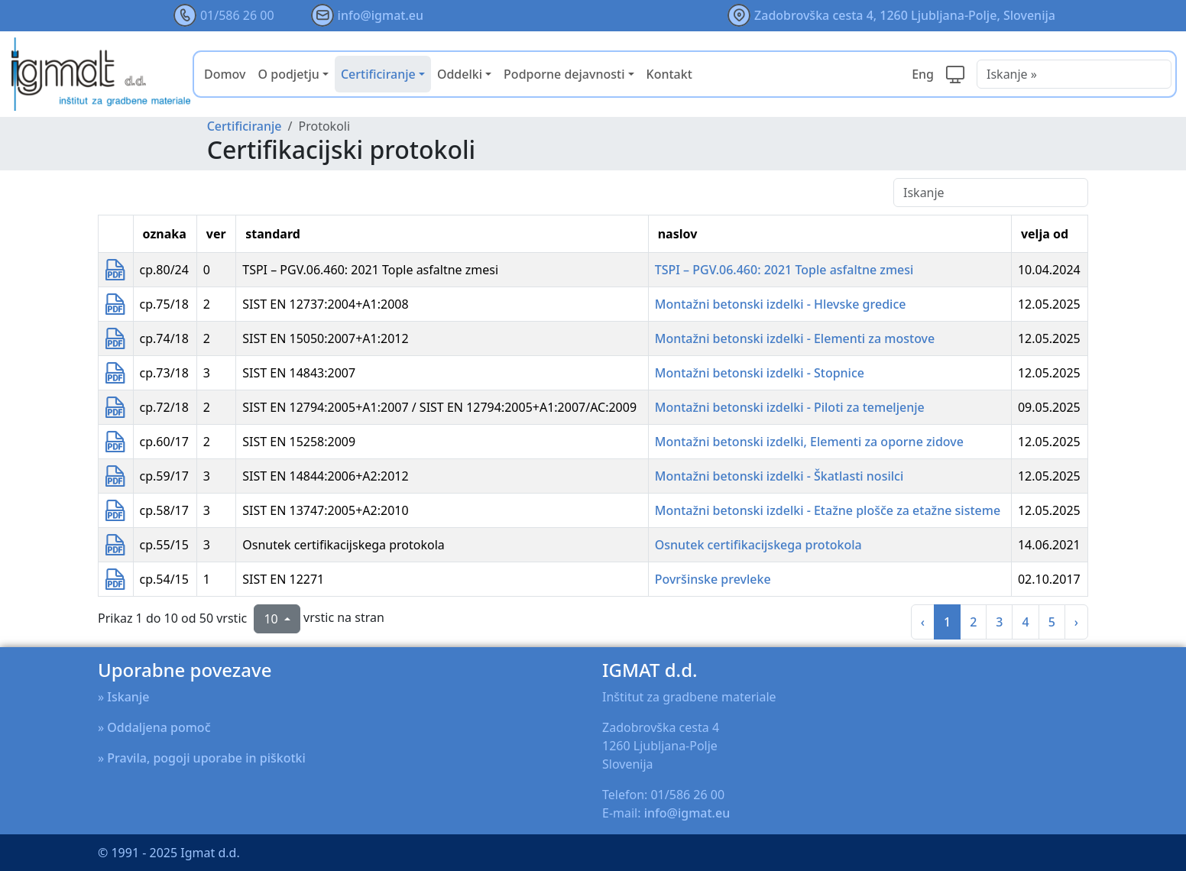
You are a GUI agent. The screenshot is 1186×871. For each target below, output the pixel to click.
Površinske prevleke (713, 579)
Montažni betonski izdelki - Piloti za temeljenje (790, 407)
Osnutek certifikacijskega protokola (758, 544)
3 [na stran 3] (999, 622)
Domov (225, 74)
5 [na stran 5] (1051, 622)
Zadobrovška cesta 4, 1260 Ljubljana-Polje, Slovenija (904, 15)
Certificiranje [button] (378, 74)
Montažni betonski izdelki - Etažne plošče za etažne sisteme (827, 510)
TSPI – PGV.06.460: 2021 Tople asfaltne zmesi (784, 269)
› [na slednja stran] (1076, 622)
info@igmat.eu (380, 15)
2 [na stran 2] (973, 622)
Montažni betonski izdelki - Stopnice (759, 372)
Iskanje (128, 696)
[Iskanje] (990, 192)
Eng (923, 74)
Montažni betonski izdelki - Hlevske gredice (780, 304)
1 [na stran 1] (947, 622)
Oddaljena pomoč (158, 727)
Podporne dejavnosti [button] (564, 74)
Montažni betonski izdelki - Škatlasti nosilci (779, 476)
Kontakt (669, 74)
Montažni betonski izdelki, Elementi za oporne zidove (809, 441)
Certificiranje (244, 126)
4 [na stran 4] (1025, 622)
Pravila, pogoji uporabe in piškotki (206, 758)
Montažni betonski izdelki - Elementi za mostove (795, 338)
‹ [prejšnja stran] (923, 622)
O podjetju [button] (288, 74)
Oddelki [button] (459, 74)
